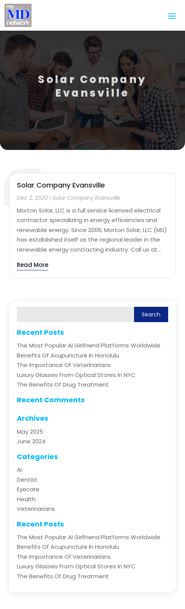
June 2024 (31, 441)
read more (32, 265)
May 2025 (30, 432)
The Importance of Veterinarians (64, 365)
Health (26, 499)
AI (19, 470)
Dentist (27, 480)
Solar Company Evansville (61, 185)
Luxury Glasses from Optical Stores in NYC (76, 375)
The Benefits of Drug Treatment (63, 384)
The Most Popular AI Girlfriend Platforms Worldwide (88, 345)
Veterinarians (36, 509)
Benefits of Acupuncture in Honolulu (68, 355)
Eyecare (28, 489)
